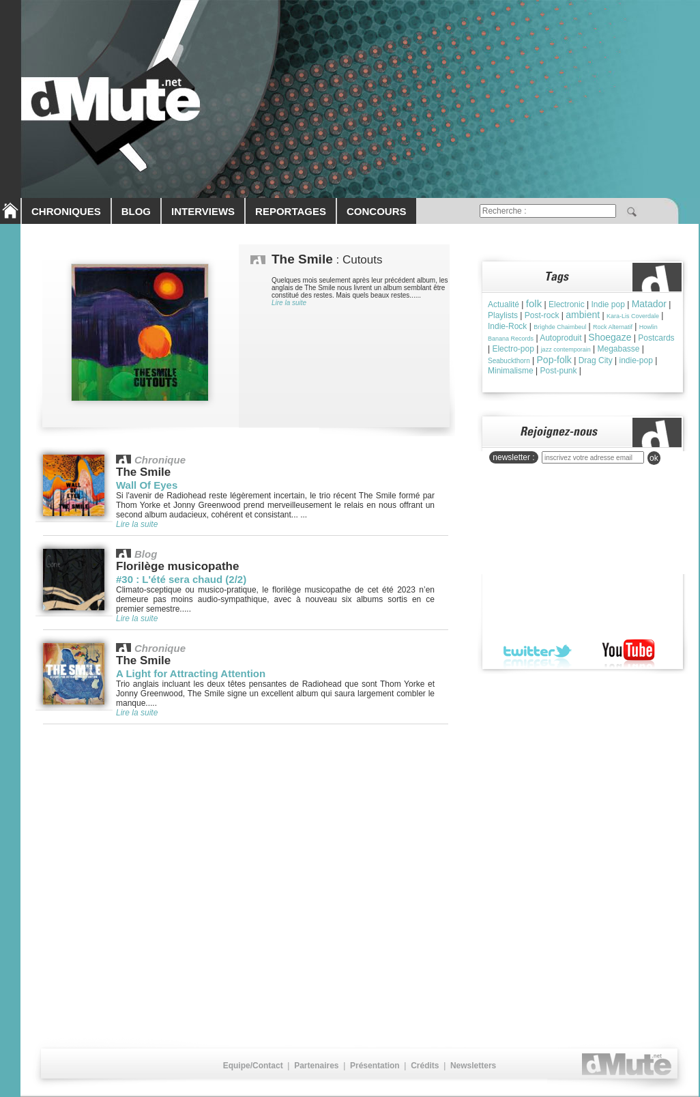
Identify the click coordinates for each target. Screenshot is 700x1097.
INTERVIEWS (203, 211)
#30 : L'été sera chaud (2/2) (181, 579)
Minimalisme (511, 370)
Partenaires (316, 1065)
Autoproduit (560, 338)
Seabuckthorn (509, 361)
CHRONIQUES (66, 211)
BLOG (136, 211)
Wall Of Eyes (146, 485)
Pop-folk (554, 359)
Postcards (656, 338)
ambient (583, 314)
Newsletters (473, 1065)
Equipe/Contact (253, 1065)
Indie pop (607, 304)
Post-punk (558, 370)
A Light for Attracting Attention (190, 673)
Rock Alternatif (612, 327)
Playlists (503, 315)
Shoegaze (609, 337)
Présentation (375, 1065)
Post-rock (542, 315)
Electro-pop (513, 349)
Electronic (567, 304)
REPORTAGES (290, 211)
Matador (649, 303)
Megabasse (618, 349)
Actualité (503, 304)
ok (654, 458)
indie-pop (635, 360)
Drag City (596, 360)
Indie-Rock (507, 326)
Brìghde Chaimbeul (560, 327)
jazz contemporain (566, 349)
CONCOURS (377, 211)
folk (534, 303)
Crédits (425, 1065)
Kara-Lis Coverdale (633, 316)
